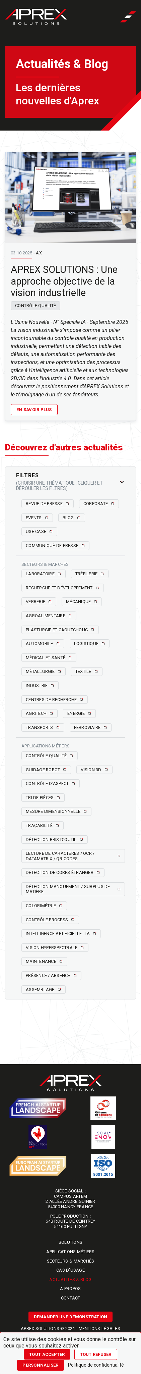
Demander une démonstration (71, 1316)
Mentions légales (99, 1328)
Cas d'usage (70, 1270)
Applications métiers (70, 1251)
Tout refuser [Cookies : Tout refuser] (96, 1354)
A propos (70, 1288)
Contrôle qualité (35, 305)
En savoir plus (34, 409)
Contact (70, 1298)
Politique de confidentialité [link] (96, 1365)
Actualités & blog (70, 1279)
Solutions (70, 1242)
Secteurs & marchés (70, 1261)
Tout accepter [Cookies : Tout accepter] (47, 1354)
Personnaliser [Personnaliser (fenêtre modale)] (40, 1365)
